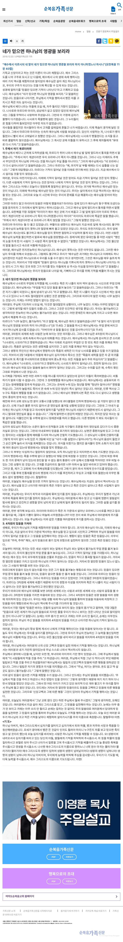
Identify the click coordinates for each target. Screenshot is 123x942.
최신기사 (8, 21)
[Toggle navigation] (4, 9)
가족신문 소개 (9, 911)
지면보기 (69, 857)
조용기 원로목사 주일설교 (107, 31)
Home (78, 31)
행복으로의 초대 (97, 21)
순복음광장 (59, 21)
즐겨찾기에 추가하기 (70, 911)
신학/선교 (30, 21)
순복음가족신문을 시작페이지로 (37, 911)
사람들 (113, 21)
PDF (54, 857)
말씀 (19, 21)
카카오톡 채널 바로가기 (95, 911)
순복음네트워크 (77, 21)
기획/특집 (44, 21)
